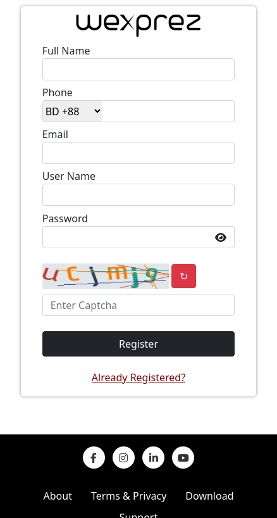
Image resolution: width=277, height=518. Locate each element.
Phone (57, 92)
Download (209, 496)
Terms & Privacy (128, 496)
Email (55, 134)
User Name (68, 176)
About (58, 496)
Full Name (66, 51)
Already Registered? (138, 377)
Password (65, 218)
